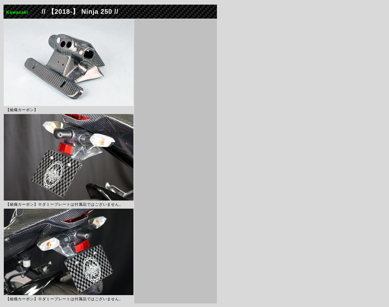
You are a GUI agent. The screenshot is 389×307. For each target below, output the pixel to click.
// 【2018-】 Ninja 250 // (80, 11)
